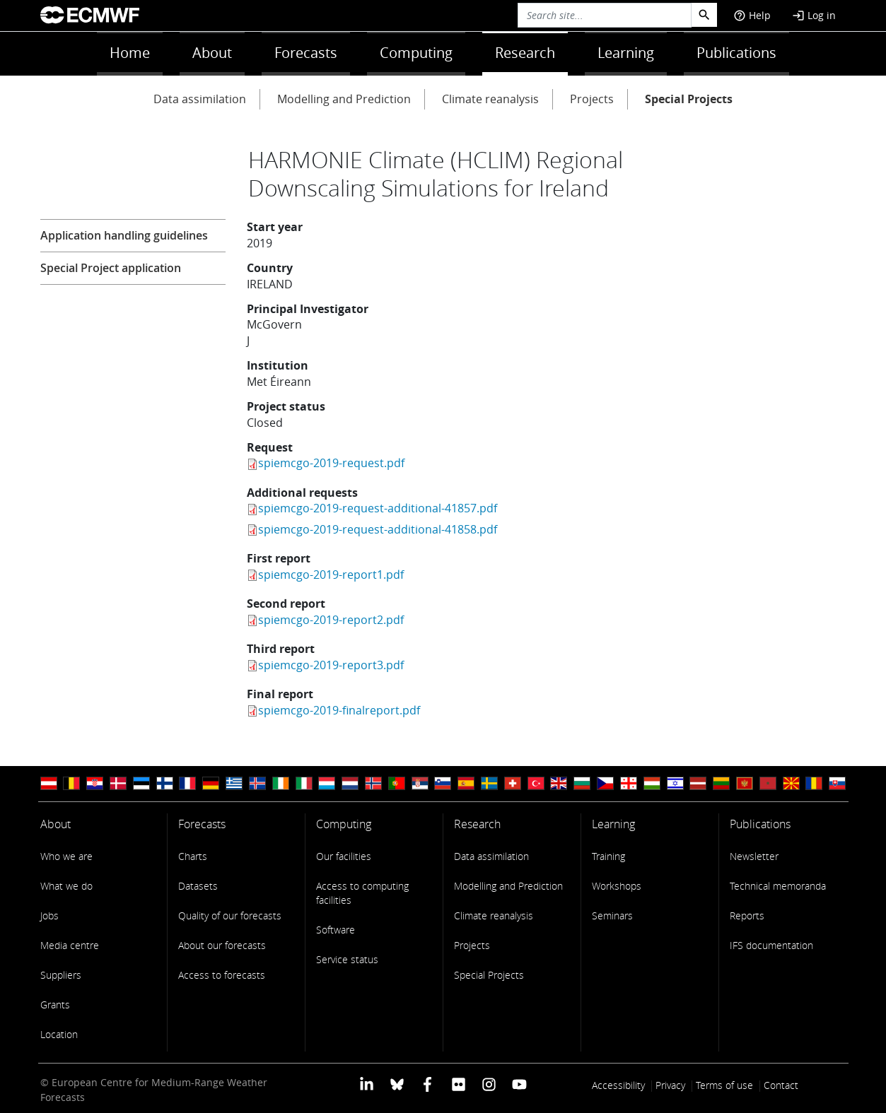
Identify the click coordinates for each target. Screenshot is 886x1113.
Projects (592, 99)
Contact (781, 1085)
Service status (347, 959)
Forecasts (305, 52)
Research (525, 52)
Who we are (66, 856)
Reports (747, 915)
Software (335, 929)
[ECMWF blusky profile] (397, 1084)
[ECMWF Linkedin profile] (366, 1084)
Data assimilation (199, 99)
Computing (416, 52)
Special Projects (689, 99)
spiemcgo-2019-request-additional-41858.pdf (377, 529)
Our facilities (343, 856)
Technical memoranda (778, 886)
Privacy (670, 1085)
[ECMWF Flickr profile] (458, 1084)
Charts (192, 856)
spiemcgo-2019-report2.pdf (331, 620)
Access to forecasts (221, 975)
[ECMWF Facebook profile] (427, 1084)
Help (752, 15)
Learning (626, 52)
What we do (66, 886)
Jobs (49, 915)
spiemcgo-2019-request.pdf (331, 463)
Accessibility (618, 1085)
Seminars (612, 915)
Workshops (616, 886)
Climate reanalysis (490, 99)
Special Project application (110, 268)
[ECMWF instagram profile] (489, 1084)
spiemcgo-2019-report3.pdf (331, 665)
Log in (814, 15)
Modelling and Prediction (344, 99)
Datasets (198, 886)
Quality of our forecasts (229, 915)
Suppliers (60, 975)
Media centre (69, 945)
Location (59, 1034)
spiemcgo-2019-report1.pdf (331, 574)
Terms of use (724, 1085)
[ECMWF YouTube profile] (519, 1084)
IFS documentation (771, 945)
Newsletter (754, 856)
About (212, 52)
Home (130, 52)
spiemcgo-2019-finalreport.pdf (339, 710)
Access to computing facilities (362, 893)
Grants (55, 1004)
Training (608, 856)
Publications (736, 52)
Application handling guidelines (124, 235)
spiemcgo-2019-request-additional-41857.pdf (377, 508)
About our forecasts (222, 945)
